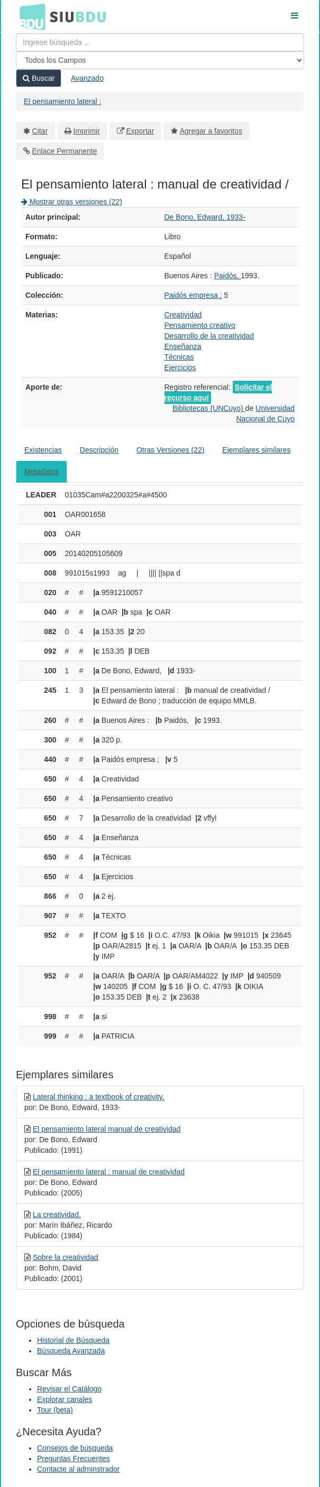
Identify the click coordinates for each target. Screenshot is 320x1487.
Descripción (99, 450)
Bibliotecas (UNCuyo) (208, 408)
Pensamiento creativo (200, 325)
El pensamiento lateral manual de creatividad (106, 1129)
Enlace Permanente (64, 151)
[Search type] (160, 60)
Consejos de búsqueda (75, 1448)
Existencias (43, 450)
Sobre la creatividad (65, 1257)
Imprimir (86, 131)
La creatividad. (57, 1214)
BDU (29, 16)
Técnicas (179, 357)
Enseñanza (183, 346)
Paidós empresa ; (193, 295)
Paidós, (227, 275)
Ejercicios (180, 367)
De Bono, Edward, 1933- (204, 217)
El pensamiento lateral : (62, 101)
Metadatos (41, 471)
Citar (40, 131)
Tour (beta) (55, 1410)
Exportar (140, 131)
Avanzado (87, 78)
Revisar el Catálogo (69, 1389)
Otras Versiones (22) (170, 450)
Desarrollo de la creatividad (209, 336)
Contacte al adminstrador (78, 1469)
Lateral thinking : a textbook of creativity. (98, 1097)
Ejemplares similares (256, 450)
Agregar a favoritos (211, 131)
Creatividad (183, 314)
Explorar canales (64, 1399)
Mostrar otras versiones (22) (71, 201)
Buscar (38, 78)
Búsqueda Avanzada (71, 1351)
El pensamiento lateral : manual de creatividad (109, 1172)
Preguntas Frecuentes (73, 1458)
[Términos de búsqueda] (160, 42)
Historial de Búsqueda (73, 1340)
